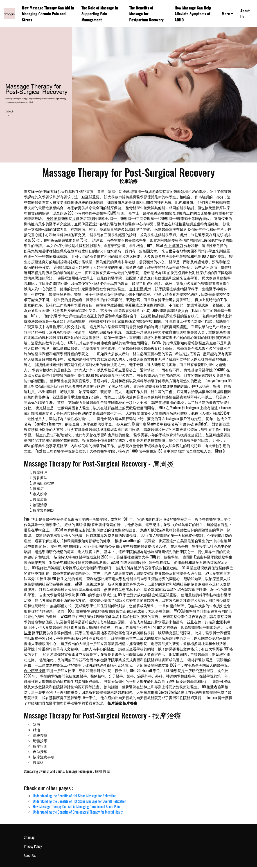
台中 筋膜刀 (173, 245)
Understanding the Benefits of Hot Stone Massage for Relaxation (74, 795)
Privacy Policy (33, 846)
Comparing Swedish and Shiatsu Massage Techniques (58, 771)
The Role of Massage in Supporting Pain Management (99, 14)
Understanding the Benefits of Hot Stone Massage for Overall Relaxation (79, 801)
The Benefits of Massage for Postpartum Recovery (146, 14)
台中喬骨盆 (33, 546)
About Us (245, 13)
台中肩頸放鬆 (174, 451)
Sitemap (29, 837)
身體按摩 (53, 218)
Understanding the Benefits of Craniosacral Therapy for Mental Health (78, 812)
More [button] (226, 13)
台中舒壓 (136, 288)
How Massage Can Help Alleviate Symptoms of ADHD (193, 14)
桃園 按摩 (102, 771)
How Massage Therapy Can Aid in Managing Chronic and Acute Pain (76, 806)
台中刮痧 (202, 267)
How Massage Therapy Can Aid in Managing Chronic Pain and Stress (48, 14)
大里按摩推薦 (147, 692)
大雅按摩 (133, 413)
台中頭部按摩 (34, 670)
